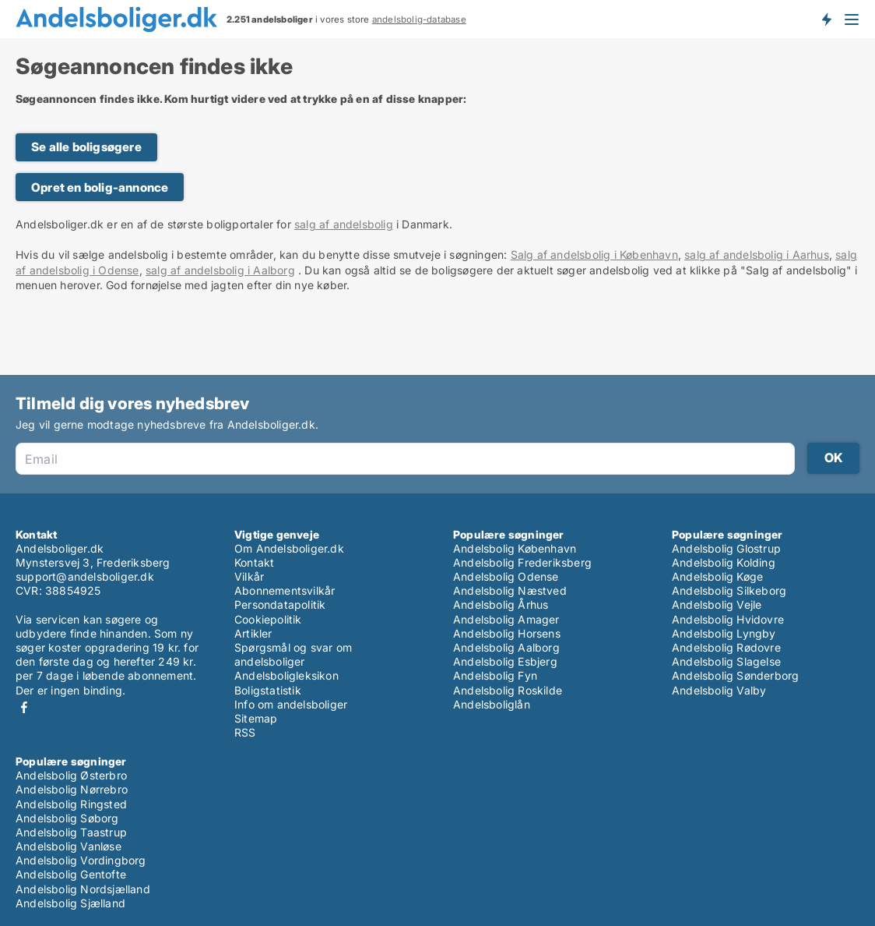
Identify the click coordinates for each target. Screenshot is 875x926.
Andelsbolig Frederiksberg (522, 562)
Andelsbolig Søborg (67, 818)
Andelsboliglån (491, 704)
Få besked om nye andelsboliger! (826, 19)
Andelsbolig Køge (717, 576)
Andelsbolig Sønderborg (735, 675)
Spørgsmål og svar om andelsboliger (293, 654)
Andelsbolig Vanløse (68, 846)
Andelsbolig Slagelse (726, 661)
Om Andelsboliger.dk (289, 548)
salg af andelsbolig (343, 224)
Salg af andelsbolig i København (594, 254)
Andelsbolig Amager (506, 619)
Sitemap (255, 718)
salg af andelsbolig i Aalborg (220, 270)
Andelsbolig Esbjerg (505, 661)
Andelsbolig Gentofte (71, 874)
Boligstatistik (267, 690)
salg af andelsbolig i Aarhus (756, 254)
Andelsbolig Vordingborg (81, 860)
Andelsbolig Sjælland (70, 903)
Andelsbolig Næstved (510, 590)
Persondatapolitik (279, 604)
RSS (245, 732)
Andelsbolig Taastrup (71, 832)
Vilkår (249, 576)
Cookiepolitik (268, 619)
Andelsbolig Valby (719, 690)
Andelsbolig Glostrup (726, 548)
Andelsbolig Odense (506, 576)
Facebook (24, 707)
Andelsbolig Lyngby (724, 633)
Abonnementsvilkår (284, 590)
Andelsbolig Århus (500, 604)
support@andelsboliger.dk (85, 576)
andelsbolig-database (419, 19)
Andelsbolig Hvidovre (728, 619)
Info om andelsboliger (290, 704)
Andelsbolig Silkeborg (729, 590)
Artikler (253, 633)
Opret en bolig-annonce (99, 187)
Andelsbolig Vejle (716, 604)
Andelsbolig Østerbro (71, 775)
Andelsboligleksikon (286, 675)
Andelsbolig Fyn (495, 675)
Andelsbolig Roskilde (507, 690)
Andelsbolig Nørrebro (72, 789)
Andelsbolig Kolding (723, 562)
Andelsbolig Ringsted (71, 804)
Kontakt (254, 562)
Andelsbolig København (514, 548)
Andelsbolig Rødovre (726, 647)
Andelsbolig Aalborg (506, 647)
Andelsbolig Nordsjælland (83, 889)
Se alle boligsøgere (86, 147)
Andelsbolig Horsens (506, 633)
